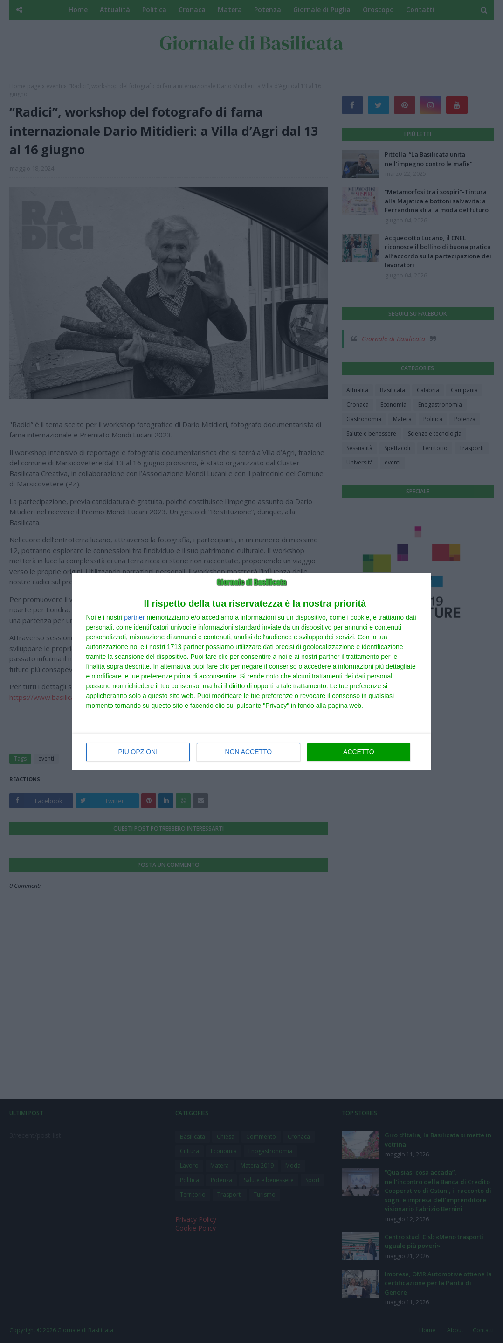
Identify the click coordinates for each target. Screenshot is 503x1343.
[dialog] (251, 671)
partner (134, 617)
